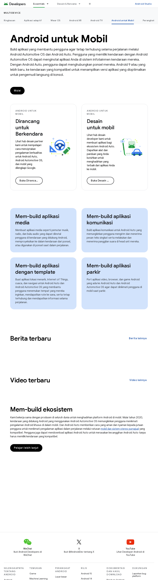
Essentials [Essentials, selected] (39, 3)
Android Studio (143, 3)
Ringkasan (9, 20)
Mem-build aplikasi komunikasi (109, 219)
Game (33, 573)
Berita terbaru (30, 338)
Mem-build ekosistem (41, 409)
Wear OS (55, 20)
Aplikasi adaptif (33, 20)
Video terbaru (30, 380)
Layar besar (61, 576)
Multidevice (12, 12)
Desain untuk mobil (100, 124)
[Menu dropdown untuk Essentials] (49, 4)
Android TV (96, 20)
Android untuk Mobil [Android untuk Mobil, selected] (123, 20)
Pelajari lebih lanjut (26, 447)
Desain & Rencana (67, 3)
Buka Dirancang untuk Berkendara (31, 180)
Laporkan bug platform (139, 574)
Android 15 (86, 573)
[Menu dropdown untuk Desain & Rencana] (81, 4)
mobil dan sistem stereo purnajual (120, 428)
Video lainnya (138, 380)
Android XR (75, 20)
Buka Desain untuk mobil (102, 180)
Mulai (17, 90)
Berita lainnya (138, 338)
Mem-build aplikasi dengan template (37, 268)
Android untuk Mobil (59, 38)
